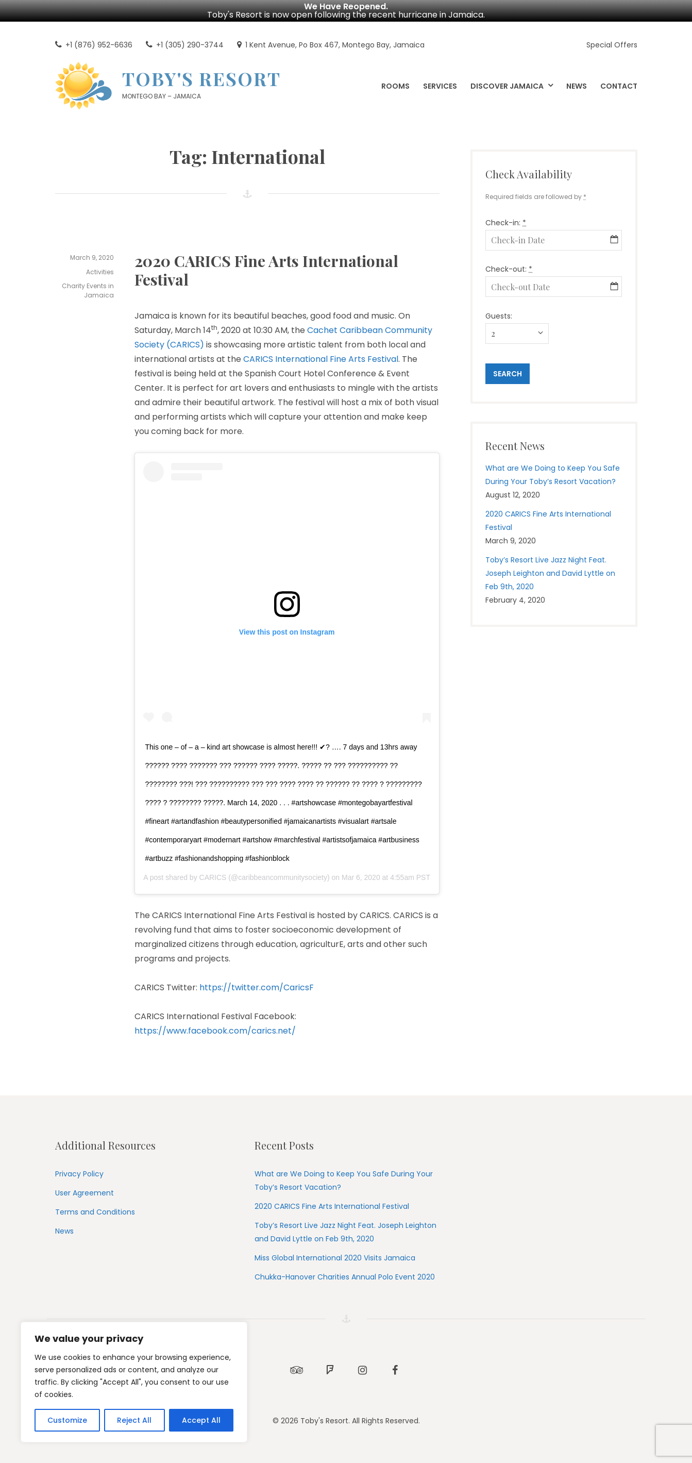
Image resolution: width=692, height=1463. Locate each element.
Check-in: (505, 223)
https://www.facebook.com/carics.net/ (215, 1031)
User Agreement (84, 1193)
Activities (100, 272)
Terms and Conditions (95, 1212)
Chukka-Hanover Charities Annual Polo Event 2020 (345, 1277)
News (64, 1231)
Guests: (498, 316)
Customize (67, 1420)
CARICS (213, 877)
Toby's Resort (201, 78)
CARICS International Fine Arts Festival (320, 359)
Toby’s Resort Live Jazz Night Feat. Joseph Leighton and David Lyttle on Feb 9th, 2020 (550, 573)
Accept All (201, 1420)
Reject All (134, 1420)
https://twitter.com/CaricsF (256, 987)
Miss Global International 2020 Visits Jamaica (335, 1258)
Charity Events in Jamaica (88, 290)
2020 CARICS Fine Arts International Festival (266, 270)
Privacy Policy (79, 1174)
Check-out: (508, 269)
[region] (134, 1382)
